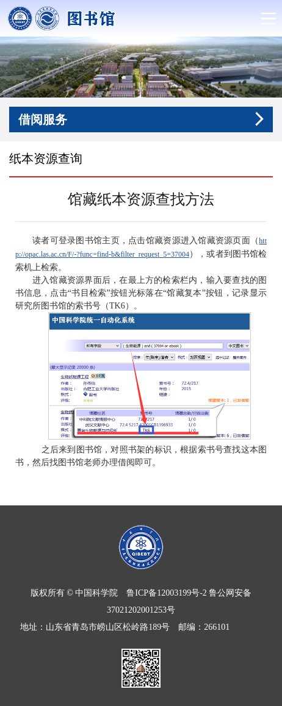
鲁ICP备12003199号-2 (166, 592)
